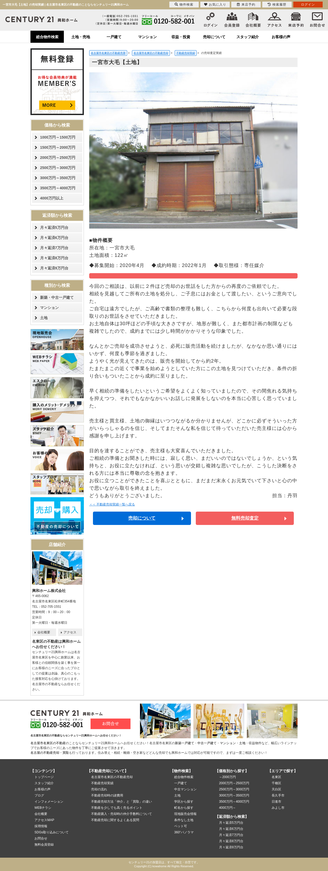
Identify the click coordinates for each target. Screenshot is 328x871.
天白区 (276, 789)
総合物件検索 (47, 37)
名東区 (276, 777)
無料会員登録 (44, 844)
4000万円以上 (51, 198)
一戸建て (114, 37)
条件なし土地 (183, 820)
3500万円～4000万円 (57, 188)
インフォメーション (48, 801)
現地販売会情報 (185, 814)
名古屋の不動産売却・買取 (49, 753)
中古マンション (185, 789)
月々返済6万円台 (54, 238)
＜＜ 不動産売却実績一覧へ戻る (112, 504)
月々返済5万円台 (54, 227)
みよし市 (278, 808)
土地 (44, 318)
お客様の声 (281, 37)
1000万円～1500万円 (57, 137)
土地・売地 (80, 37)
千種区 (276, 783)
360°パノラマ (184, 832)
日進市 (276, 801)
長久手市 (278, 795)
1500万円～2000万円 (57, 147)
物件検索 (184, 4)
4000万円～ (227, 808)
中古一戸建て (207, 743)
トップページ (44, 777)
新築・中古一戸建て (57, 297)
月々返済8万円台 (54, 258)
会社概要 (43, 632)
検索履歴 (277, 4)
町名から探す (183, 808)
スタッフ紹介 (247, 37)
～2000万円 (227, 777)
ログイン (308, 4)
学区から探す (183, 801)
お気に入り (215, 4)
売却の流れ (99, 789)
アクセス (70, 632)
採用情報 (40, 826)
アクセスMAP (44, 820)
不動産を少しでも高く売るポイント (116, 808)
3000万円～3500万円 (57, 178)
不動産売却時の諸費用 (107, 795)
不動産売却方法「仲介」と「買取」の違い (121, 801)
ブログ (39, 795)
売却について (214, 37)
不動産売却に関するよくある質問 (115, 820)
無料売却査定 (245, 518)
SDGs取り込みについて (51, 832)
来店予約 (246, 4)
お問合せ (40, 838)
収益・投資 (180, 37)
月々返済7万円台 (54, 248)
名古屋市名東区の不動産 (48, 743)
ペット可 (180, 826)
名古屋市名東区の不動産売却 (112, 777)
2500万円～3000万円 (57, 168)
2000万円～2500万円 (57, 157)
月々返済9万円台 (54, 268)
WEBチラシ (42, 808)
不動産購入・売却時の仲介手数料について (121, 814)
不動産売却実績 (102, 783)
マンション (147, 37)
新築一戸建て (184, 743)
